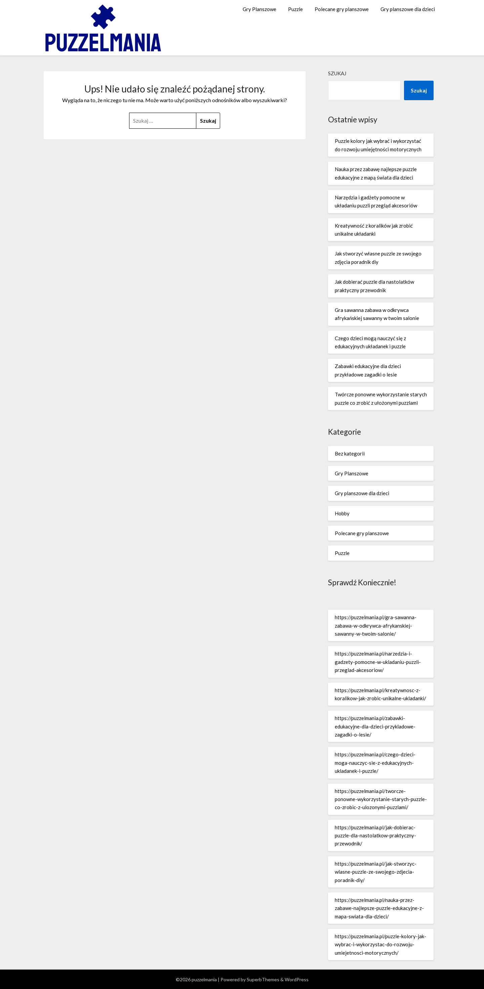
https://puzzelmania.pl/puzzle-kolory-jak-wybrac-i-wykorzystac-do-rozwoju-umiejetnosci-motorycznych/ (380, 944)
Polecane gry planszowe (342, 9)
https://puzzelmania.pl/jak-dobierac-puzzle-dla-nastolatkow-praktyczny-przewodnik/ (375, 835)
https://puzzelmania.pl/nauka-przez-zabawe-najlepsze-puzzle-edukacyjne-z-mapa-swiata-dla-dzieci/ (379, 908)
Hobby (342, 513)
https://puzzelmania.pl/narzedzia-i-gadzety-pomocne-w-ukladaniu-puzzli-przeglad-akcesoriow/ (378, 661)
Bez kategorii (350, 453)
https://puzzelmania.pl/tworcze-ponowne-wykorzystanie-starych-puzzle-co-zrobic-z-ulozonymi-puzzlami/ (381, 799)
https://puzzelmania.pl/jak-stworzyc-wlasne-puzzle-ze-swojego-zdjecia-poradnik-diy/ (375, 872)
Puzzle (295, 9)
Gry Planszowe (259, 9)
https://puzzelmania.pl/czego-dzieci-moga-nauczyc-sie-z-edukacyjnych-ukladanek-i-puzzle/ (375, 762)
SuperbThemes (263, 979)
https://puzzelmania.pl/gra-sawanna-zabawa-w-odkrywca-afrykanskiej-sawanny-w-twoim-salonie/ (375, 625)
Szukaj (337, 73)
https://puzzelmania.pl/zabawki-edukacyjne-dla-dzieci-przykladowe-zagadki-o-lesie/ (375, 726)
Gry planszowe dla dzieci (407, 9)
